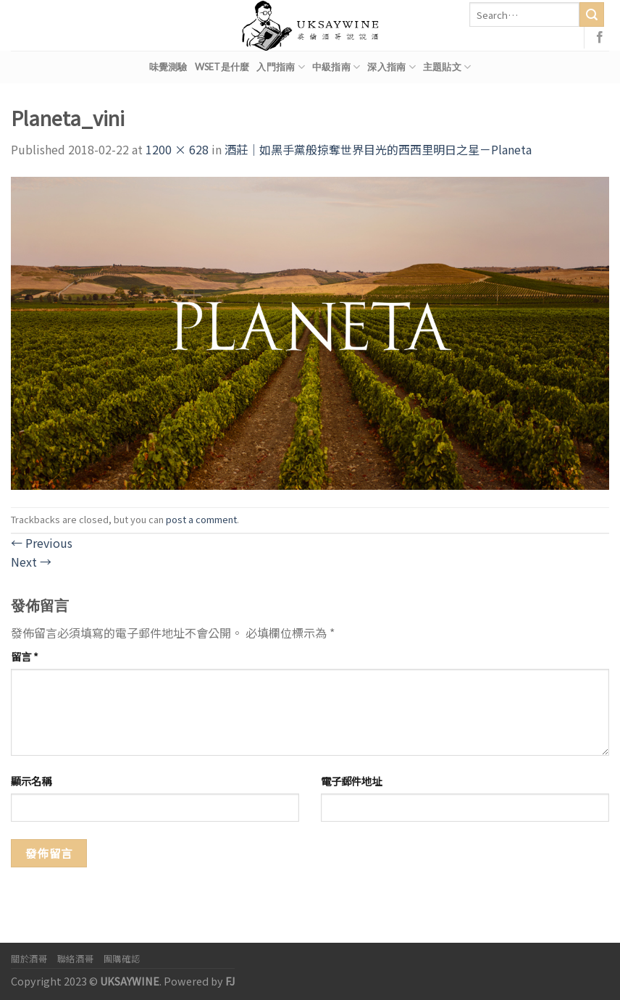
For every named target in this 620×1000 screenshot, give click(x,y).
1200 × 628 (177, 149)
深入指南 (391, 67)
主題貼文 (447, 67)
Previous (41, 542)
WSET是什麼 (222, 66)
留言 (24, 656)
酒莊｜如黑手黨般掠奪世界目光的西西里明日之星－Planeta (378, 149)
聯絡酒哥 (75, 958)
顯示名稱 (31, 780)
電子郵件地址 (351, 780)
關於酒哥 (29, 958)
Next (31, 561)
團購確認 (122, 958)
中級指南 (336, 67)
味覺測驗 (168, 66)
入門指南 (280, 67)
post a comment (201, 519)
